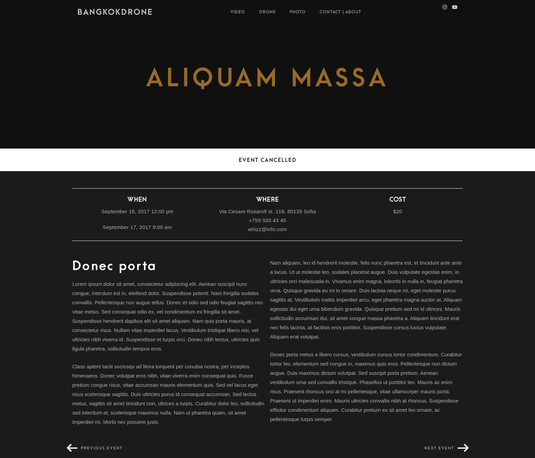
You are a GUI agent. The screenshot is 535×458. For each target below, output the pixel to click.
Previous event (102, 448)
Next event (439, 448)
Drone (267, 12)
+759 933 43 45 (267, 220)
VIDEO (238, 12)
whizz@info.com (267, 229)
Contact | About (340, 12)
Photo (298, 12)
